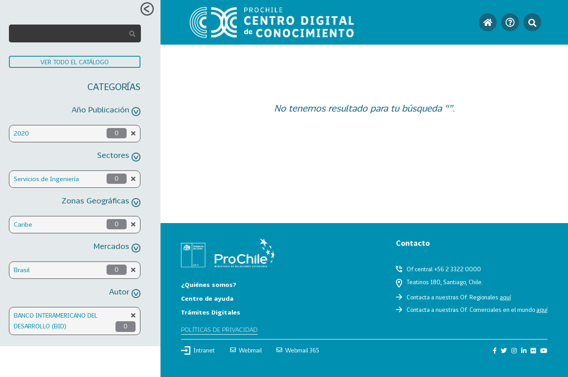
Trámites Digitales (210, 312)
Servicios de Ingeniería (46, 178)
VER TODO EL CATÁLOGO (75, 62)
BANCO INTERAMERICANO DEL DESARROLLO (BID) (56, 320)
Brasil (22, 269)
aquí (505, 297)
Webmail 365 (297, 350)
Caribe (23, 224)
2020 (21, 133)
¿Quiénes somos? (208, 284)
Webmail (246, 350)
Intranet (198, 350)
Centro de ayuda (207, 298)
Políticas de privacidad (219, 329)
